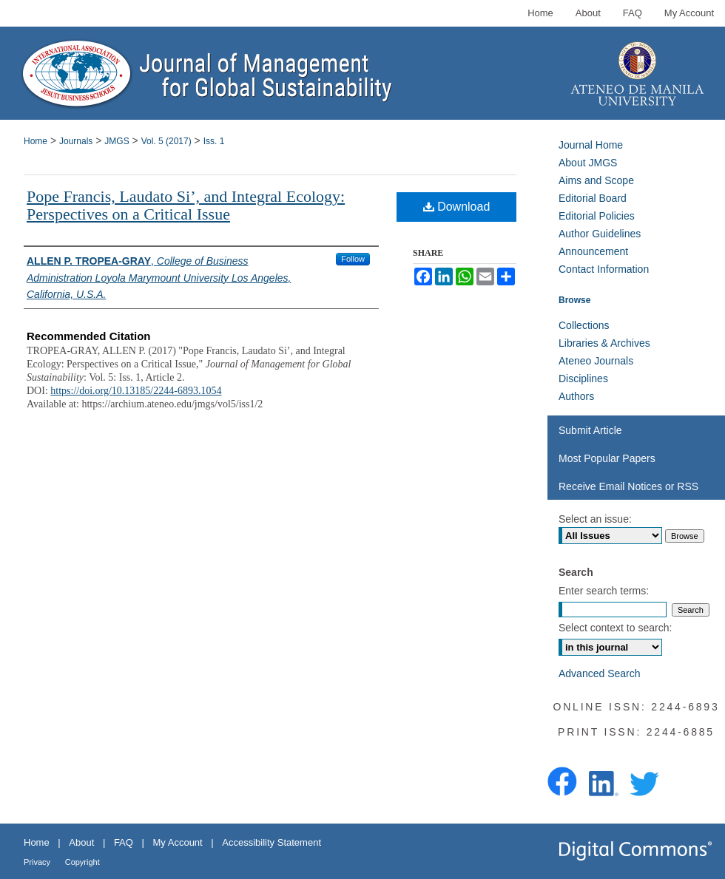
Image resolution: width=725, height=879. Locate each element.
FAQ (123, 842)
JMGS (116, 141)
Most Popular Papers (607, 458)
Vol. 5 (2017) (166, 141)
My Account (178, 842)
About (81, 842)
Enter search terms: (604, 591)
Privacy (37, 862)
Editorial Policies (597, 216)
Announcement (593, 251)
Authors (576, 396)
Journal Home (591, 145)
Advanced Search (600, 673)
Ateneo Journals (596, 361)
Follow (353, 258)
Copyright (82, 862)
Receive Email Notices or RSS (628, 486)
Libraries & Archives (604, 343)
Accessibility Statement (271, 842)
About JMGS (588, 163)
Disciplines (583, 378)
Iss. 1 (214, 141)
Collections (584, 325)
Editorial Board (593, 198)
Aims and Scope (596, 180)
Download (456, 206)
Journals (75, 141)
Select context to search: (615, 628)
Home (35, 141)
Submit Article (590, 430)
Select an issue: (595, 519)
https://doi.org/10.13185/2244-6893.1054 (135, 390)
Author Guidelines (600, 234)
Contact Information (604, 269)
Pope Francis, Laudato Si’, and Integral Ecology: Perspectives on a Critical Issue (186, 205)
